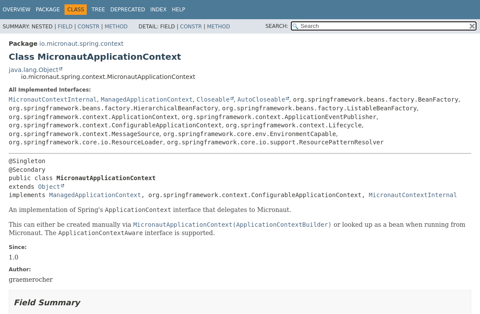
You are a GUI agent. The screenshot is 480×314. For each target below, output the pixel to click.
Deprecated (127, 10)
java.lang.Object (33, 69)
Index (158, 10)
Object (49, 186)
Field (65, 27)
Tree (98, 10)
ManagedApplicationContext (147, 99)
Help (178, 10)
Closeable (213, 99)
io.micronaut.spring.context (81, 43)
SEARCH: (277, 26)
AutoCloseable (262, 99)
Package (48, 10)
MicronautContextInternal (53, 99)
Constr (88, 27)
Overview (17, 10)
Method (116, 27)
